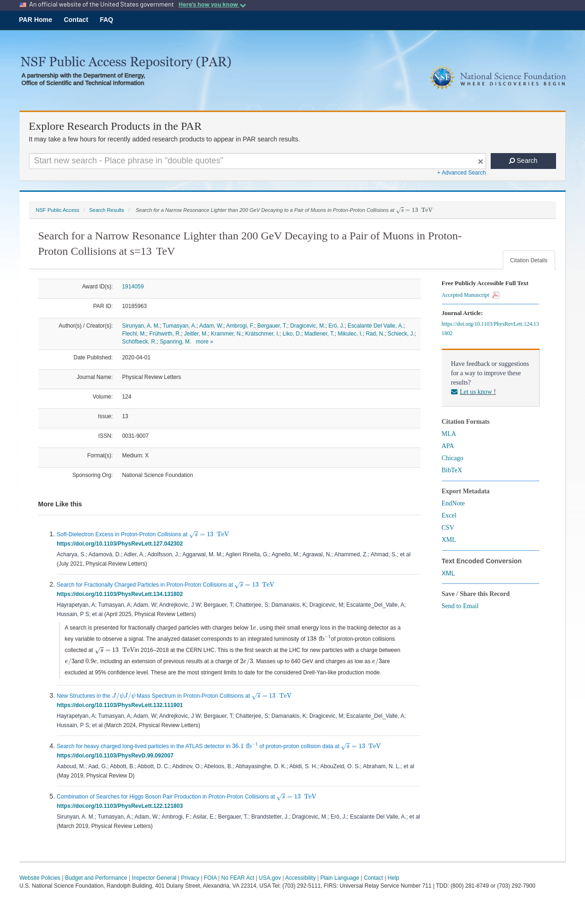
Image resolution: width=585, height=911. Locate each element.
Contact (76, 19)
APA (448, 445)
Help (393, 878)
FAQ (106, 19)
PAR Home (35, 19)
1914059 (133, 286)
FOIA (210, 878)
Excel (449, 515)
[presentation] (414, 210)
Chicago (453, 458)
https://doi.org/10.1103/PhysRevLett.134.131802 (121, 594)
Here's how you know (212, 4)
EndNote (453, 503)
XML (449, 539)
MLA (449, 433)
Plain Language (339, 878)
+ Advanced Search (461, 172)
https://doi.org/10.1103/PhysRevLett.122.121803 (121, 806)
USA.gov (270, 878)
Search (523, 160)
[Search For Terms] (257, 161)
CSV (448, 527)
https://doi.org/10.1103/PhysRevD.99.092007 (117, 755)
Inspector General (154, 878)
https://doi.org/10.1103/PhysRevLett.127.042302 (121, 543)
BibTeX (452, 470)
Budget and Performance (96, 878)
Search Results (106, 210)
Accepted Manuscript (471, 295)
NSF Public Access (57, 210)
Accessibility (300, 878)
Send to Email (460, 606)
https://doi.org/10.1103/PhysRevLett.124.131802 (490, 328)
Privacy (190, 878)
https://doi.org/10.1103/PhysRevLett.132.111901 (121, 705)
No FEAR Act (237, 878)
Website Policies (40, 878)
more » (204, 341)
